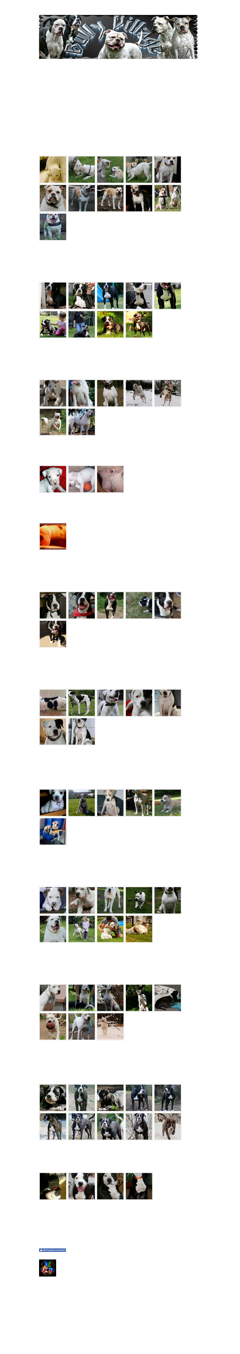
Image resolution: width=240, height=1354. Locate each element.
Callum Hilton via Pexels (136, 1314)
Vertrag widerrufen (84, 1340)
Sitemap (67, 1340)
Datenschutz (56, 1340)
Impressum (43, 1340)
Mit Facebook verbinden (52, 1250)
